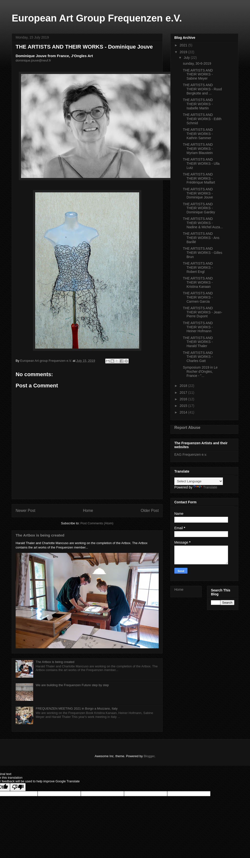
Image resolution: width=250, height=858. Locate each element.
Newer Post (25, 510)
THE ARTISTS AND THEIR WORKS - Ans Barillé (201, 238)
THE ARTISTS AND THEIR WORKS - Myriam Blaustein (198, 149)
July (187, 58)
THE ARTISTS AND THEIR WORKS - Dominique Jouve (198, 193)
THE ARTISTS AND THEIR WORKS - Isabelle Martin (198, 104)
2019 (184, 52)
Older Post (150, 510)
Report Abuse (187, 427)
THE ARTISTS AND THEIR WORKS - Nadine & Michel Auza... (203, 223)
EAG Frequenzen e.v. (190, 454)
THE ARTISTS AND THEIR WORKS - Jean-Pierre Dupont (202, 312)
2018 (184, 386)
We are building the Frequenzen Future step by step (72, 685)
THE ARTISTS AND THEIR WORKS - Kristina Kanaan (198, 282)
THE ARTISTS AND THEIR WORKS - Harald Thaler (198, 342)
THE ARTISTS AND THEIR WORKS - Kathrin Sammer (198, 134)
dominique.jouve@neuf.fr (33, 60)
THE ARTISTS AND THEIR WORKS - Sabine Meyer (198, 74)
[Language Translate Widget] (198, 481)
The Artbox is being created (40, 535)
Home (88, 510)
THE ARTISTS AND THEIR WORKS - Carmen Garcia (198, 297)
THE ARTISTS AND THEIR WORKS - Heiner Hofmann (198, 327)
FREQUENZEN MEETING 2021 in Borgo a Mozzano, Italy (76, 708)
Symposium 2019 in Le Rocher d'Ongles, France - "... (200, 371)
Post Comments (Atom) (96, 523)
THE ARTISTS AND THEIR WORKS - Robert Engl (198, 267)
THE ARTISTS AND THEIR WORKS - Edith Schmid (202, 119)
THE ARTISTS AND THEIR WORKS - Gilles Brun (202, 253)
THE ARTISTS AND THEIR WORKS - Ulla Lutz (201, 163)
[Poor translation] (18, 787)
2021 (184, 45)
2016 (184, 399)
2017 (184, 392)
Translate (205, 487)
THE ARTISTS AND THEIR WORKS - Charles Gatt (198, 357)
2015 (184, 406)
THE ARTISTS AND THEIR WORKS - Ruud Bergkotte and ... (202, 89)
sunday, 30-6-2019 (197, 63)
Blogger (149, 756)
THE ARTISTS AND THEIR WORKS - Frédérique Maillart (199, 178)
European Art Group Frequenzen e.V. (97, 18)
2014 (184, 412)
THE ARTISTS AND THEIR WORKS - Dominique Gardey (199, 208)
